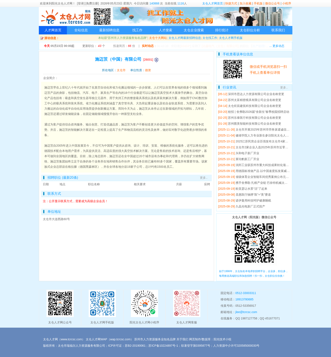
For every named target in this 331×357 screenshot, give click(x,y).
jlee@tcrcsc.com (246, 312)
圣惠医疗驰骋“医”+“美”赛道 (253, 194)
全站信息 (81, 30)
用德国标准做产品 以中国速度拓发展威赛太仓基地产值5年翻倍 (277, 171)
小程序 (286, 3)
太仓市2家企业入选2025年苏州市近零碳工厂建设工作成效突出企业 (280, 147)
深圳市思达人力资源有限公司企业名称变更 (256, 94)
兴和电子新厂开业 (247, 153)
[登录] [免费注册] (88, 3)
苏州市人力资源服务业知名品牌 (155, 339)
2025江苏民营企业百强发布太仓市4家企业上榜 (266, 141)
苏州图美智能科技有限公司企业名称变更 (254, 123)
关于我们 (182, 339)
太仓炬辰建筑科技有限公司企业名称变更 (254, 106)
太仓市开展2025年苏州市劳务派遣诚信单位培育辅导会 (271, 129)
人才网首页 (53, 30)
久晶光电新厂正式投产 (250, 206)
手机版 (258, 3)
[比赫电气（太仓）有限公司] (220, 46)
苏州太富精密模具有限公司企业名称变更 (254, 100)
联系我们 (278, 30)
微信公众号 (272, 3)
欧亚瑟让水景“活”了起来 (251, 188)
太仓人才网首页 (212, 3)
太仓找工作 (209, 38)
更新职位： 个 (93, 46)
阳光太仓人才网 (62, 3)
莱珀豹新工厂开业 (247, 159)
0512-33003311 (245, 293)
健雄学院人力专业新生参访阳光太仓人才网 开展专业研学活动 (276, 135)
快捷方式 (231, 3)
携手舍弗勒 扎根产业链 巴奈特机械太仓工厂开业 (267, 182)
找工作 (137, 30)
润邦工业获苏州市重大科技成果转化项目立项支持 (268, 165)
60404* (185, 46)
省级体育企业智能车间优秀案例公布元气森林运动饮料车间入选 (277, 176)
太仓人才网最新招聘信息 (184, 38)
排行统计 (222, 30)
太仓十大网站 (158, 38)
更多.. (204, 177)
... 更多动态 (277, 46)
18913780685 (244, 299)
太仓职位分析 (250, 30)
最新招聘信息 (109, 30)
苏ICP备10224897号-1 (163, 345)
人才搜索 (165, 30)
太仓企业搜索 (194, 30)
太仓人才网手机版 (231, 38)
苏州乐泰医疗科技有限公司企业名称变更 (254, 117)
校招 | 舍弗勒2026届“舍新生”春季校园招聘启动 (258, 111)
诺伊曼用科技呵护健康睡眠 (253, 200)
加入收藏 (245, 3)
